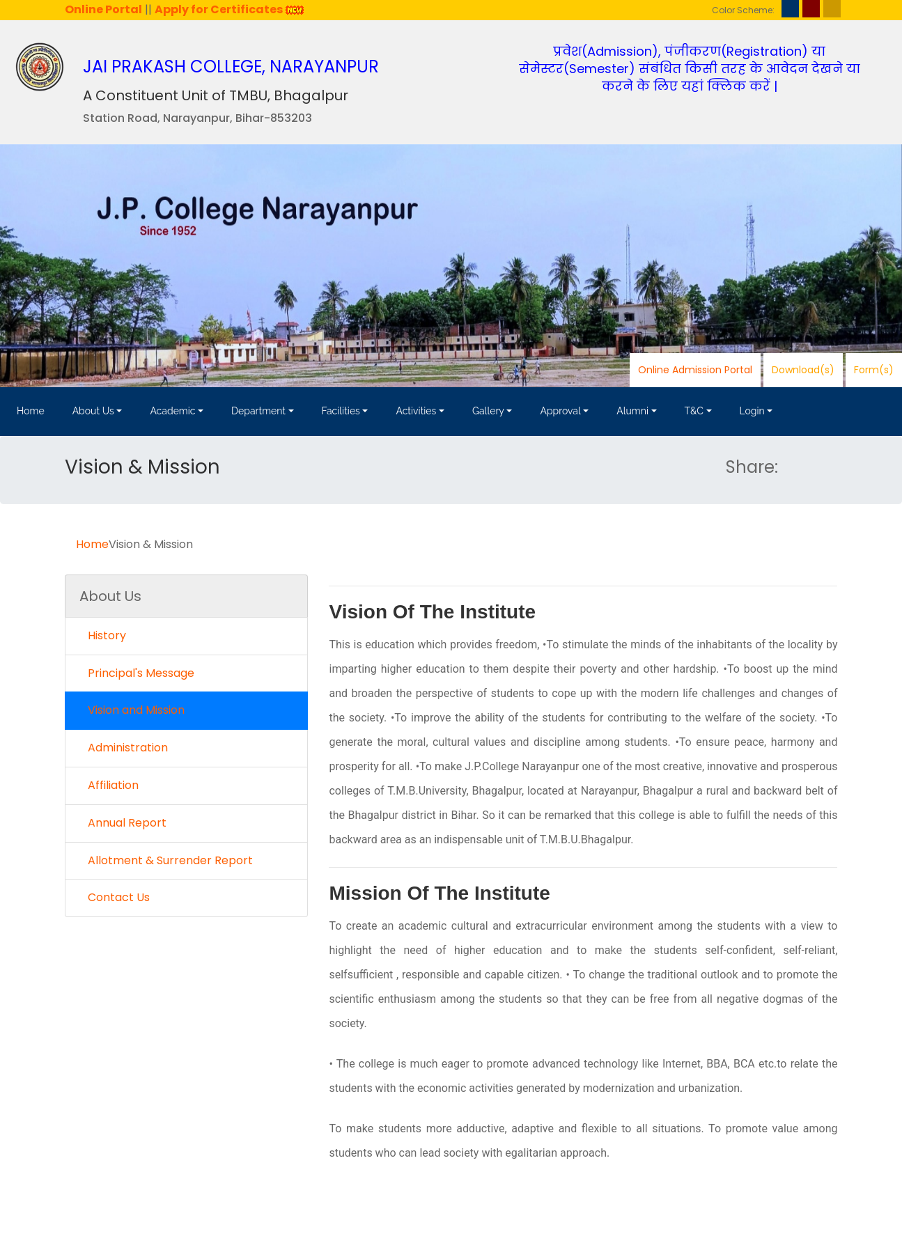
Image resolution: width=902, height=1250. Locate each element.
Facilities (341, 410)
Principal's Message (136, 673)
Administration (123, 748)
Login (752, 410)
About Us (93, 410)
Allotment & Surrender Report (166, 860)
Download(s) (803, 370)
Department (258, 410)
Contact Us (114, 897)
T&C (694, 410)
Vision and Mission (132, 710)
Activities (416, 410)
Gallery (488, 410)
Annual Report (122, 823)
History (102, 635)
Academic (172, 410)
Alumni (632, 410)
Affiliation (109, 785)
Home (31, 410)
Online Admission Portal (695, 370)
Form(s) (874, 370)
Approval (560, 410)
